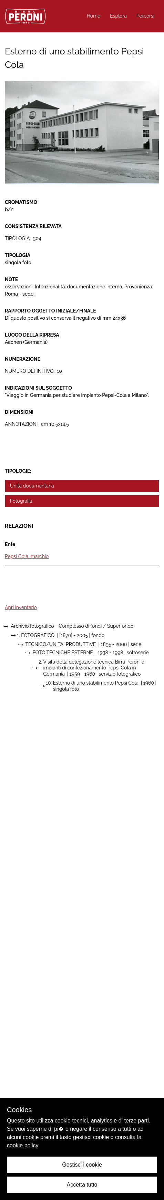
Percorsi (145, 16)
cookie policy (23, 1145)
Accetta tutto (82, 1185)
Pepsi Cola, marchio (27, 556)
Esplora (118, 16)
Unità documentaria (32, 486)
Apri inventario (21, 607)
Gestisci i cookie (82, 1165)
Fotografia (21, 501)
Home (94, 16)
